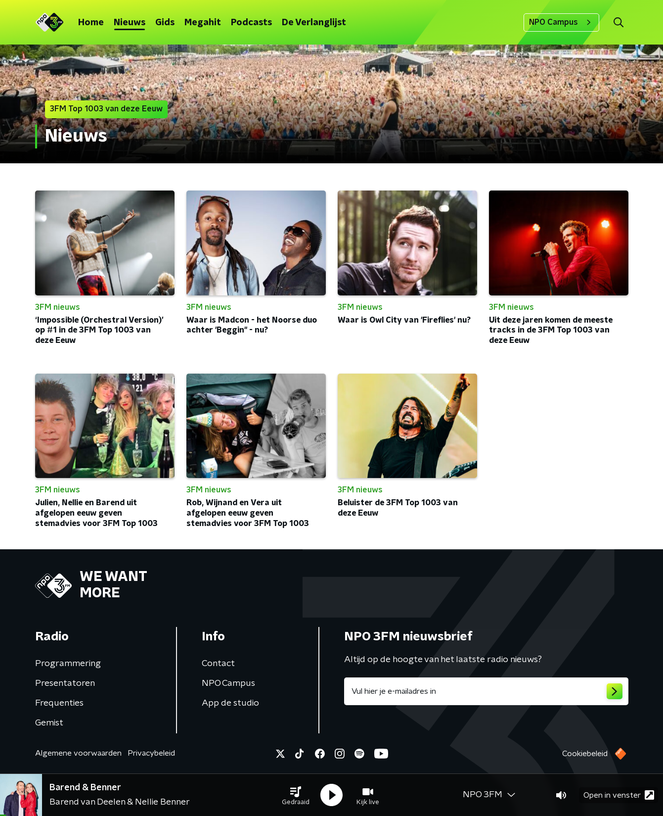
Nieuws (129, 22)
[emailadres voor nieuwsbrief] (486, 691)
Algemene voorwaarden (78, 753)
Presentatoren (65, 683)
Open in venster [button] (618, 795)
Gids (165, 22)
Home (91, 22)
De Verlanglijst (314, 22)
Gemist (49, 723)
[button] (295, 795)
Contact (218, 663)
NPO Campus (561, 22)
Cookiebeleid (585, 754)
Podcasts (251, 22)
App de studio (230, 703)
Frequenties (59, 703)
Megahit (202, 22)
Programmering (68, 663)
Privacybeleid (151, 753)
